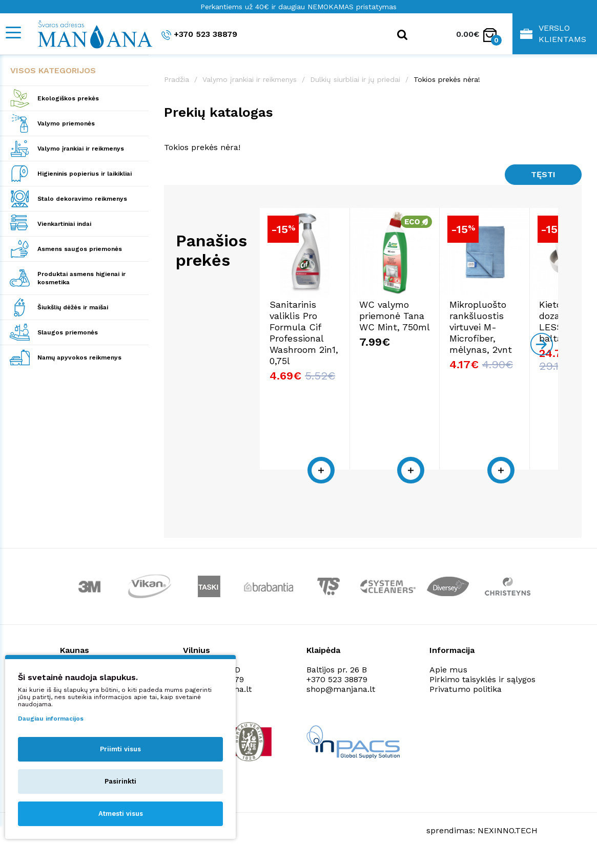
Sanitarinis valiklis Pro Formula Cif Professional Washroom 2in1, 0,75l (304, 343)
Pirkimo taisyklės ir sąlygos (482, 667)
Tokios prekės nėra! (447, 79)
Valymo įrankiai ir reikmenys (80, 148)
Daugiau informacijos (51, 718)
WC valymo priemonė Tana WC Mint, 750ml (404, 326)
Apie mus (448, 658)
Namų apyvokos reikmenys (79, 357)
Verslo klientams (553, 33)
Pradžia (176, 79)
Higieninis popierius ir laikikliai (84, 174)
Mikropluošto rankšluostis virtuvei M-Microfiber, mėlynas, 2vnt (500, 338)
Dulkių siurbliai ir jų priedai (355, 79)
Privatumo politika (465, 677)
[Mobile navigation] (13, 32)
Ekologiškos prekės (68, 98)
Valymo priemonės (66, 123)
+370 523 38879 (199, 34)
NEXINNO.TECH (508, 819)
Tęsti (543, 174)
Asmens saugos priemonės (79, 249)
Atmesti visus (120, 813)
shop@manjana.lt (340, 677)
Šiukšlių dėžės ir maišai (72, 307)
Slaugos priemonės (67, 332)
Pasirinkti (120, 781)
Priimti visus (120, 749)
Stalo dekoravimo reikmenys (82, 199)
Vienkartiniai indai (64, 224)
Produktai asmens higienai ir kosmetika (81, 278)
